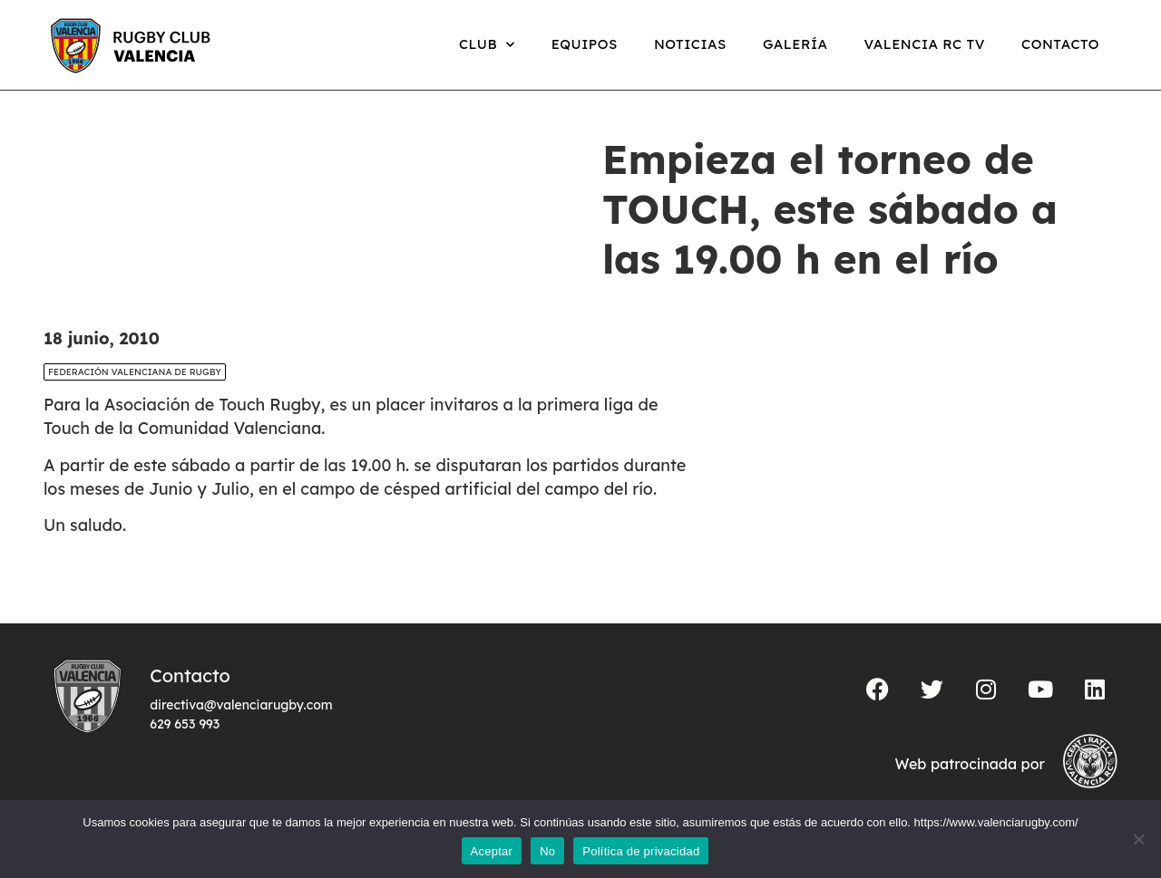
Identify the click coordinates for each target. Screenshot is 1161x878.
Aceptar (492, 851)
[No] (1138, 839)
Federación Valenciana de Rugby (134, 372)
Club (487, 45)
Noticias (690, 44)
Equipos (584, 44)
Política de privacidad (640, 851)
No (547, 851)
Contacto (1060, 44)
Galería (795, 44)
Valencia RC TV (924, 44)
